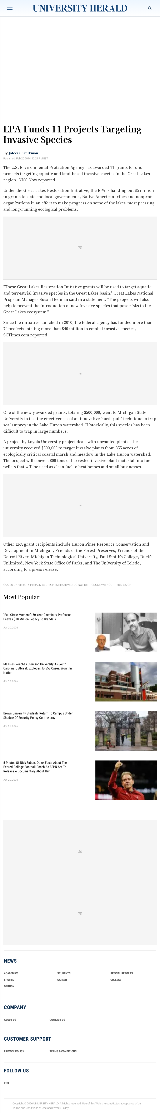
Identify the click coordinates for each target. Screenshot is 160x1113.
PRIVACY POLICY (14, 1051)
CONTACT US (57, 1019)
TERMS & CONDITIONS (63, 1051)
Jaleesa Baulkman (23, 152)
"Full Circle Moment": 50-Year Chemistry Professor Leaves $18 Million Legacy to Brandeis (37, 617)
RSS (6, 1083)
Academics (11, 973)
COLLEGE (115, 979)
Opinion (9, 986)
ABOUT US (10, 1019)
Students (64, 973)
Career (62, 979)
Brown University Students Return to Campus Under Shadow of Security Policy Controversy (38, 715)
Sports (9, 979)
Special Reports (121, 973)
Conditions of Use (36, 1107)
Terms (16, 1107)
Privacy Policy (60, 1107)
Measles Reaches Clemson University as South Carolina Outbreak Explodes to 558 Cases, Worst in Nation (37, 668)
